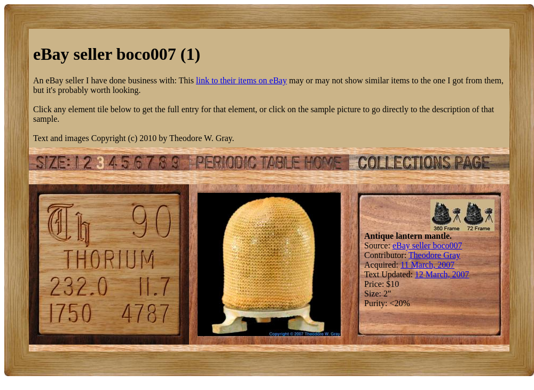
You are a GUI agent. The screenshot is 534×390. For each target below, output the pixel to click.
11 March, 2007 (427, 264)
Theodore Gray (434, 255)
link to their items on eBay (241, 80)
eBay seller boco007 (427, 245)
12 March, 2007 (442, 274)
